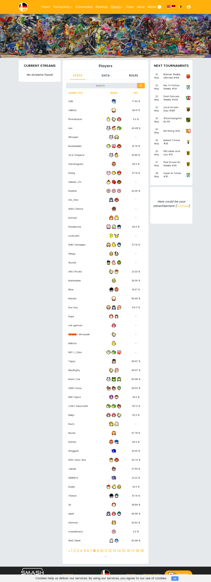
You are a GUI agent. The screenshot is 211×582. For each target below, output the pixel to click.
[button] (188, 7)
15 (124, 550)
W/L (136, 92)
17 (133, 550)
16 (128, 550)
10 (101, 550)
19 (142, 550)
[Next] (105, 556)
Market (154, 7)
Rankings (102, 6)
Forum (46, 6)
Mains (114, 92)
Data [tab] (106, 75)
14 (119, 550)
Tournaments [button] (63, 7)
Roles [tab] (133, 75)
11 (106, 550)
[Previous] (69, 550)
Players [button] (117, 7)
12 (110, 550)
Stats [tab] (77, 75)
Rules (130, 6)
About (140, 6)
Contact (183, 206)
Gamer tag (75, 92)
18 (137, 550)
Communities (84, 6)
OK (174, 578)
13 (114, 550)
